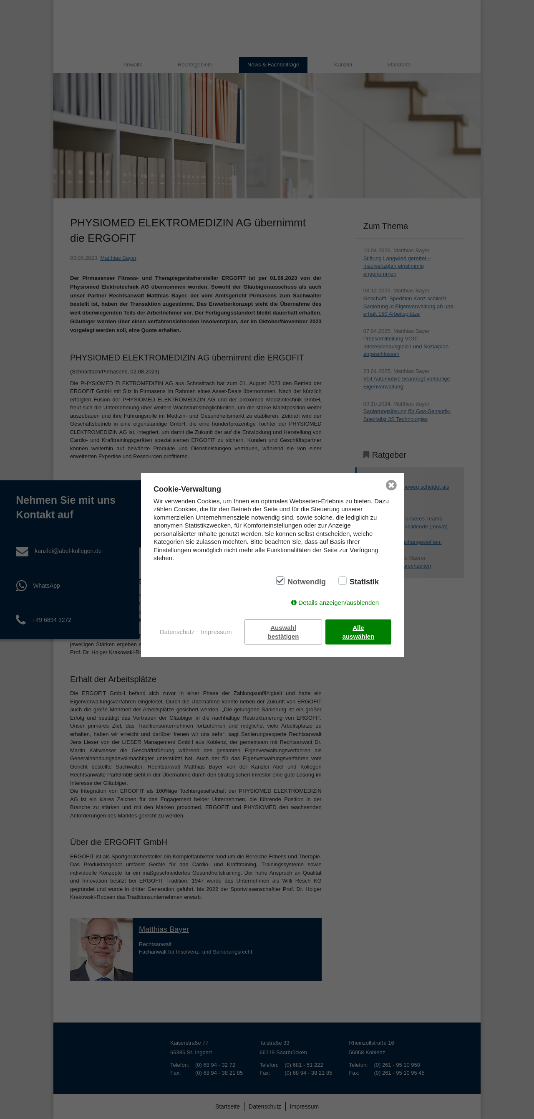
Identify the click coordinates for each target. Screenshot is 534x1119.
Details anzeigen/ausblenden (338, 602)
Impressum (216, 631)
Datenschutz (177, 631)
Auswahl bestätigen (283, 632)
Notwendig (306, 582)
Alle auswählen (359, 632)
